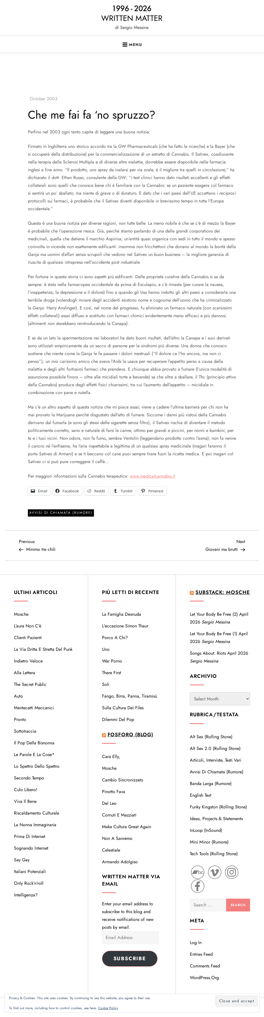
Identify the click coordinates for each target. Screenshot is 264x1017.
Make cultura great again (126, 826)
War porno (112, 661)
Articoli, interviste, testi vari (215, 760)
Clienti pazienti (28, 637)
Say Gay (22, 860)
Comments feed (205, 966)
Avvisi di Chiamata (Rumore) (61, 512)
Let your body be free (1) (213, 633)
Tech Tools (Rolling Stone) (214, 853)
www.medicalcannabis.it (152, 476)
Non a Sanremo (117, 838)
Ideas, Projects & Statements (216, 818)
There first (111, 672)
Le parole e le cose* (34, 754)
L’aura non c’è (27, 626)
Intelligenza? (26, 895)
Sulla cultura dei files (123, 708)
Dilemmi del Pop (118, 719)
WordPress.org (204, 977)
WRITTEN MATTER (132, 18)
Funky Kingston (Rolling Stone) (218, 807)
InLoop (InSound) (206, 830)
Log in (196, 942)
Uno (106, 649)
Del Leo (109, 803)
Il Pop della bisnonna (34, 743)
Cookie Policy (108, 1008)
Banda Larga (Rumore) (211, 783)
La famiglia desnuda (121, 614)
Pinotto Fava (113, 791)
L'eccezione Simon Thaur (125, 626)
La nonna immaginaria (35, 825)
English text (200, 795)
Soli (105, 684)
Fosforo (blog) (131, 734)
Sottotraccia (25, 731)
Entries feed (201, 954)
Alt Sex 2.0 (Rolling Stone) (215, 748)
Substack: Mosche (222, 592)
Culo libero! (25, 789)
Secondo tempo (29, 778)
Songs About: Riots (208, 653)
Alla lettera (24, 672)
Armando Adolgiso (120, 862)
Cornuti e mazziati (119, 815)
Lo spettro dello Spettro (36, 766)
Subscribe (129, 958)
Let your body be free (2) (214, 614)
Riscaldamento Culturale (36, 813)
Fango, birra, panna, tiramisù (129, 696)
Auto (18, 696)
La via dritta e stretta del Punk (43, 649)
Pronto (20, 719)
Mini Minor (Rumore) (209, 842)
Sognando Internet (31, 848)
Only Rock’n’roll (28, 883)
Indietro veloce (28, 661)
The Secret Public (30, 684)
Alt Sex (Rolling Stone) (211, 737)
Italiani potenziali (30, 871)
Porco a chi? (115, 637)
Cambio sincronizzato (122, 780)
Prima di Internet (29, 836)
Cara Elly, (111, 756)
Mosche (21, 614)
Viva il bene (25, 801)
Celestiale (111, 850)
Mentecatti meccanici (34, 708)
